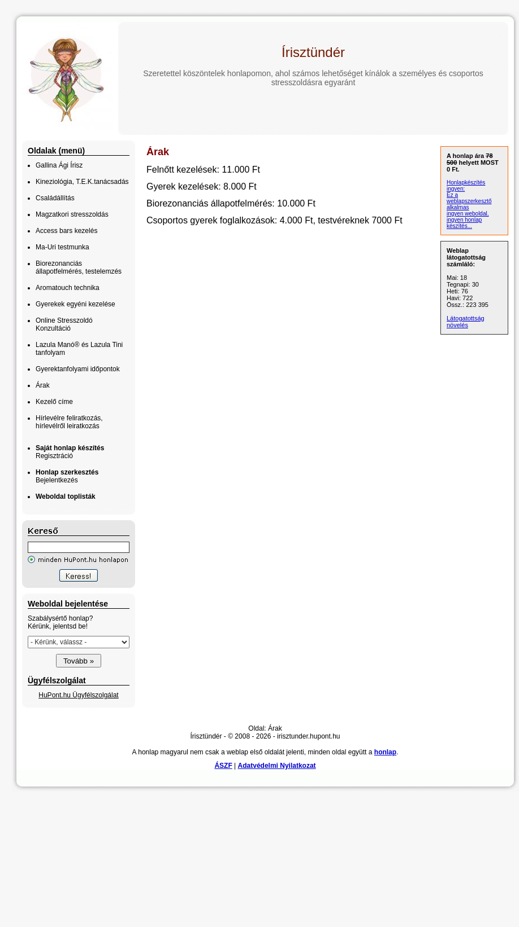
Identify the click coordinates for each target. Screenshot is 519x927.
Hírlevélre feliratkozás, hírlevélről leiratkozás (69, 422)
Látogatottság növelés (466, 321)
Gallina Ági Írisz (59, 165)
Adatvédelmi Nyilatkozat (277, 766)
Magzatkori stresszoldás (72, 214)
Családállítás (55, 198)
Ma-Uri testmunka (62, 247)
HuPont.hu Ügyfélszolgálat (78, 695)
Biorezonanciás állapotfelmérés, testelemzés (79, 267)
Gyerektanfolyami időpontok (78, 369)
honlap (385, 752)
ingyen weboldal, (468, 213)
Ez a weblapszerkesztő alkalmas (469, 201)
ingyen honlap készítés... (464, 223)
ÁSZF (223, 766)
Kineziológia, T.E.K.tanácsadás (82, 182)
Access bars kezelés (66, 231)
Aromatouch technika (68, 288)
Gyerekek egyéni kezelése (75, 304)
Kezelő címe (54, 402)
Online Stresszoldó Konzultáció (64, 324)
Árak (43, 385)
